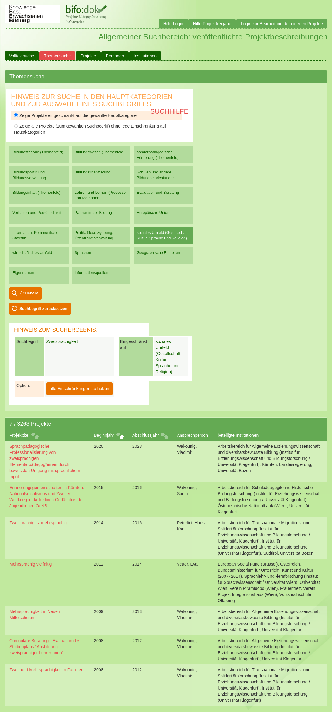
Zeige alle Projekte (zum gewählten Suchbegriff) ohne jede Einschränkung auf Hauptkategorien (90, 129)
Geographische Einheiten (158, 252)
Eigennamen (23, 272)
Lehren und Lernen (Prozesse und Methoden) (100, 195)
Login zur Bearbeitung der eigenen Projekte (282, 23)
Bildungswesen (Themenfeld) (100, 152)
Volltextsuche (21, 55)
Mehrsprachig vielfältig (30, 564)
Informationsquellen (91, 272)
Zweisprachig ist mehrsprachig (38, 522)
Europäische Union (153, 212)
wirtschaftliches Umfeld (32, 252)
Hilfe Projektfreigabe (212, 23)
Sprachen (83, 252)
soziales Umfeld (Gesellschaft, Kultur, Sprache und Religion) (162, 235)
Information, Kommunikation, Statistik (37, 235)
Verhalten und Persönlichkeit (36, 212)
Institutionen (145, 55)
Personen (115, 55)
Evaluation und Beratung (158, 192)
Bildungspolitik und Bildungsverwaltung (29, 175)
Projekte (88, 55)
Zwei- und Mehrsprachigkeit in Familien (46, 669)
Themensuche (57, 55)
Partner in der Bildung (93, 212)
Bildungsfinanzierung (92, 172)
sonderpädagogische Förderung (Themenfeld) (157, 155)
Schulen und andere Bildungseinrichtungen (155, 175)
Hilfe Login (173, 23)
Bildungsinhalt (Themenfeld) (36, 192)
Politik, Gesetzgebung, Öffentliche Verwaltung (94, 235)
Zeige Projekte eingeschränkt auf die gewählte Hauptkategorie (75, 115)
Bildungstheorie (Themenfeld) (37, 152)
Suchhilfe (169, 111)
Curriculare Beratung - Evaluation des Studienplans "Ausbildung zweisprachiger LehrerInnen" (44, 646)
